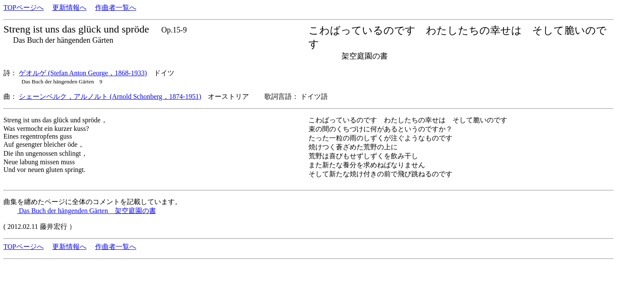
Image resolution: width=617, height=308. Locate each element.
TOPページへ (23, 7)
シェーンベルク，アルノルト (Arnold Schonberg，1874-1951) (110, 96)
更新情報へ (69, 7)
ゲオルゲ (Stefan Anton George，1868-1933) (83, 73)
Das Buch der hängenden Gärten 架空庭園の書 (86, 210)
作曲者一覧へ (115, 7)
